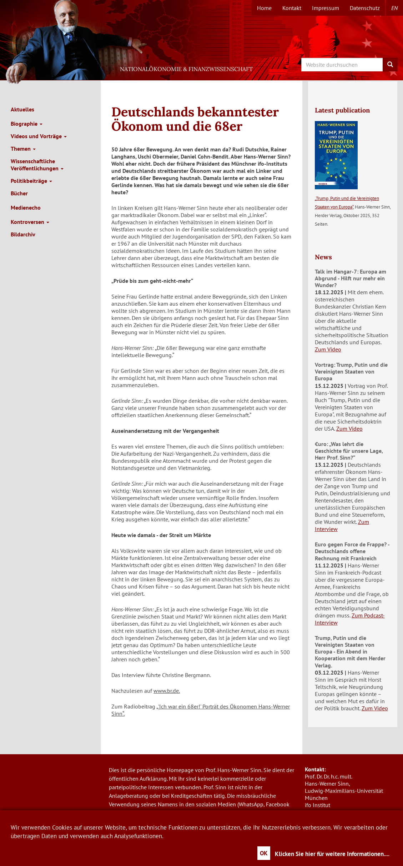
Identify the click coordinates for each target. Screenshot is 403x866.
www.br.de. (166, 690)
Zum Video (328, 349)
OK (264, 853)
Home (264, 7)
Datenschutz (365, 7)
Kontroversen (30, 221)
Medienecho (26, 207)
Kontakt (291, 7)
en (394, 7)
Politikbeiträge (31, 180)
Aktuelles (22, 109)
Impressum (325, 7)
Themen (23, 148)
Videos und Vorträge (39, 136)
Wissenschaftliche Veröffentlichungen (37, 164)
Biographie (26, 123)
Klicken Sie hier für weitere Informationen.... (332, 854)
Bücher (19, 193)
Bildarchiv (23, 234)
